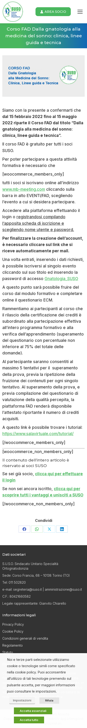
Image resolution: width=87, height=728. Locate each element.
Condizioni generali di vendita (25, 638)
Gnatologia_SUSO (61, 278)
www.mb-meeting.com (23, 189)
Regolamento (12, 645)
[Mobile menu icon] (80, 11)
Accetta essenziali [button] (33, 711)
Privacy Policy (13, 624)
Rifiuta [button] (49, 700)
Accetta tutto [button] (29, 720)
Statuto (7, 652)
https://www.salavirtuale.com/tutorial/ (38, 433)
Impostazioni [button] (22, 700)
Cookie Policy (12, 631)
